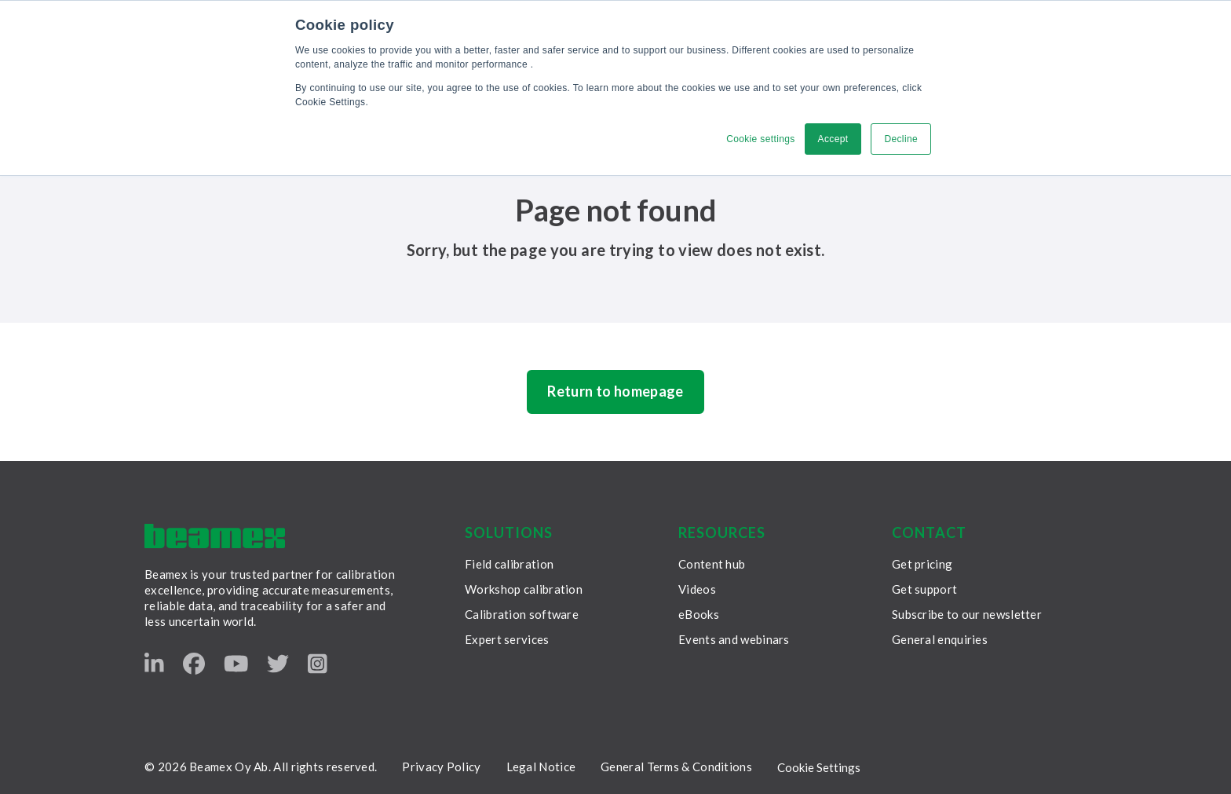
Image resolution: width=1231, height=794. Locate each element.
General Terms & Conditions (676, 766)
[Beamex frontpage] (214, 536)
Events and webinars (734, 639)
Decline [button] (901, 139)
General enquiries (940, 639)
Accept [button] (833, 139)
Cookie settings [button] (760, 139)
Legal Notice (541, 766)
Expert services (507, 639)
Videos (697, 589)
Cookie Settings (818, 767)
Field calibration (509, 564)
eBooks (698, 614)
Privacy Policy (441, 766)
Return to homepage (615, 391)
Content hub (711, 564)
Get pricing (922, 564)
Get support (924, 589)
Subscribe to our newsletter (967, 614)
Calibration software (522, 614)
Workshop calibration (524, 589)
